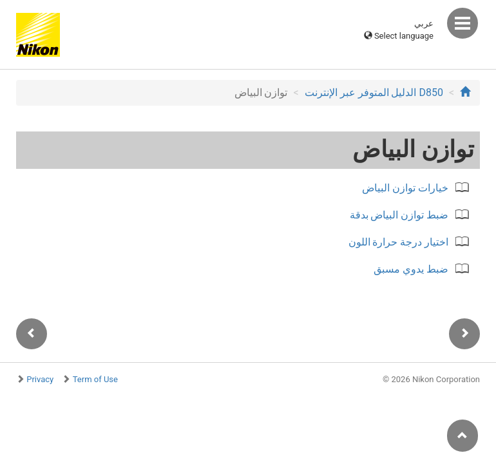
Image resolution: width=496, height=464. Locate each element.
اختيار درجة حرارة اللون (398, 242)
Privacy (39, 379)
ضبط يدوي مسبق (411, 269)
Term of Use (95, 379)
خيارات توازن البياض (405, 188)
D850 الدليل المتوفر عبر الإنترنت (374, 92)
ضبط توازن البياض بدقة (399, 215)
